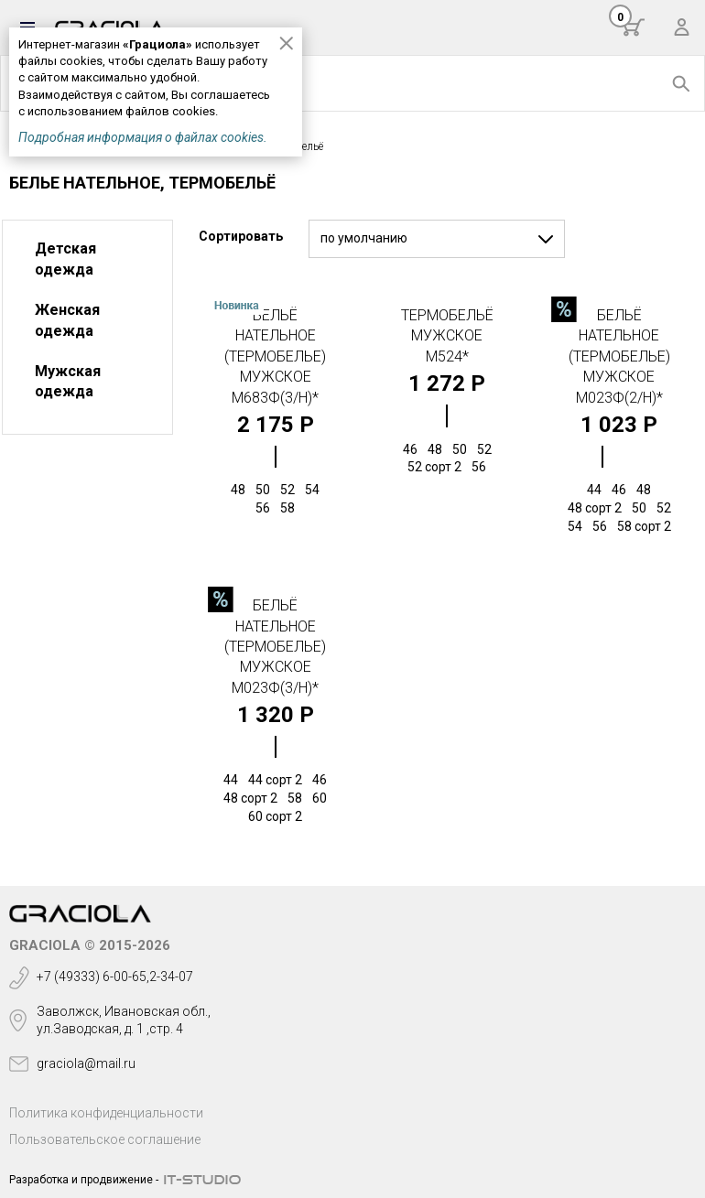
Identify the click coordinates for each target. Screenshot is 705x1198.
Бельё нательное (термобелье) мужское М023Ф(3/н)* (275, 646)
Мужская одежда (68, 381)
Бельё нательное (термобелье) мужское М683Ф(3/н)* (275, 356)
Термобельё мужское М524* (447, 336)
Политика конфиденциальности (106, 1113)
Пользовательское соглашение (105, 1139)
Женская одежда (67, 320)
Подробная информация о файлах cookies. (142, 137)
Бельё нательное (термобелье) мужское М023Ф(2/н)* (619, 356)
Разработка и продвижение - (83, 1179)
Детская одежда (65, 258)
